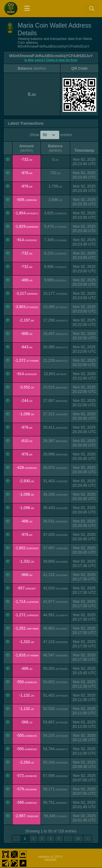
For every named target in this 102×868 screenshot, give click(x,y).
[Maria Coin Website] (23, 862)
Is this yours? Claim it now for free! (51, 60)
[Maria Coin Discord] (23, 853)
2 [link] (33, 838)
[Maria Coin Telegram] (6, 862)
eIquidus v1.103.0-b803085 (50, 858)
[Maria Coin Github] (6, 853)
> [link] (87, 838)
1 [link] (25, 838)
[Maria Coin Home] (11, 8)
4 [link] (50, 838)
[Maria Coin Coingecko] (14, 862)
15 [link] (78, 838)
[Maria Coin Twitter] (14, 853)
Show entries (51, 135)
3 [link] (42, 838)
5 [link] (59, 838)
